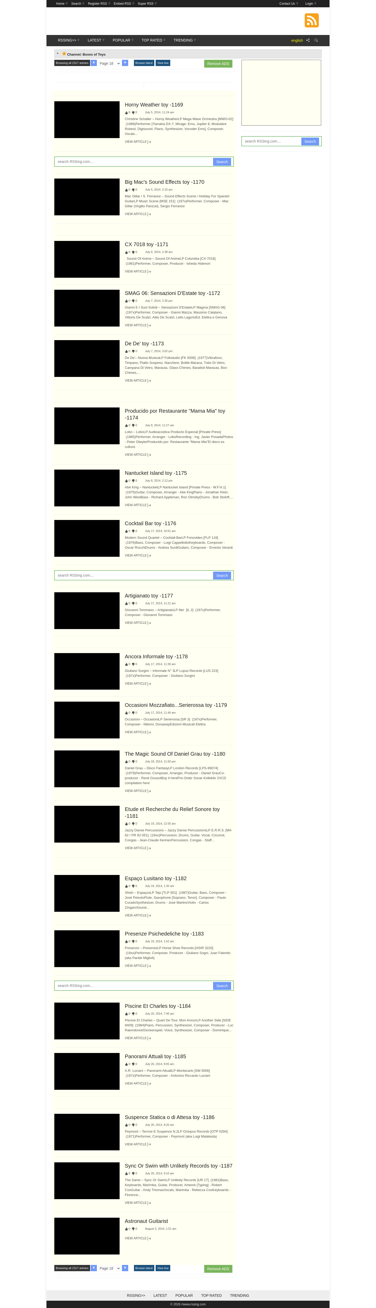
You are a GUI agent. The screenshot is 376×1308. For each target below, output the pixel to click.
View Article (138, 142)
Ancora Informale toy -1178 (156, 656)
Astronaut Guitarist (146, 1221)
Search (222, 162)
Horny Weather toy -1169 (154, 105)
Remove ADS (218, 64)
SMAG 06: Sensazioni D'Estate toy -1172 (172, 293)
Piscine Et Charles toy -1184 (158, 1006)
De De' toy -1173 (144, 343)
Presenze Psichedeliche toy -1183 (164, 934)
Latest (160, 1295)
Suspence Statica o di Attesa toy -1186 (170, 1117)
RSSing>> (136, 1295)
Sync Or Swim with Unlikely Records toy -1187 (178, 1166)
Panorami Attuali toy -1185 (155, 1056)
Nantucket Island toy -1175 (156, 473)
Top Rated (211, 1295)
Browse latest (144, 62)
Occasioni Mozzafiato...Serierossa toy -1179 (176, 705)
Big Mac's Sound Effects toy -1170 (164, 182)
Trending (239, 1295)
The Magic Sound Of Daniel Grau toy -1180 (175, 754)
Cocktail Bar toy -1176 (150, 523)
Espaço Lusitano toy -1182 (156, 878)
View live (162, 62)
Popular (184, 1295)
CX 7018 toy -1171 (146, 244)
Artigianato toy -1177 (149, 596)
